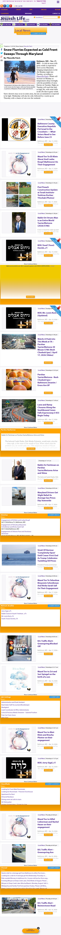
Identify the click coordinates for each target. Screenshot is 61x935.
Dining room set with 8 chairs (11, 799)
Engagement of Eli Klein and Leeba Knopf (15, 520)
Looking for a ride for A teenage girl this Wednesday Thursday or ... (23, 876)
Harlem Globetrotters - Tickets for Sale (14, 804)
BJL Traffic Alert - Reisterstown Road (46, 904)
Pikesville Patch (28, 46)
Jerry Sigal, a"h (6, 611)
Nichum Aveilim (7, 606)
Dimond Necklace (7, 797)
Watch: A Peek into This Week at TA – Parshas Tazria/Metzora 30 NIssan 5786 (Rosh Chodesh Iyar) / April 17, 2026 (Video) (47, 347)
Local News (22, 30)
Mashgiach (5, 707)
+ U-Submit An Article (38, 33)
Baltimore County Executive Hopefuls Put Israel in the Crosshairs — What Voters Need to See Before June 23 (47, 130)
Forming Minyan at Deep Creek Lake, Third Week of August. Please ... (24, 881)
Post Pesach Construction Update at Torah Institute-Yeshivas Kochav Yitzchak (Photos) (48, 192)
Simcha (56, 515)
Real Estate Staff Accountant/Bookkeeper (15, 705)
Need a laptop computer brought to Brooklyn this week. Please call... (24, 888)
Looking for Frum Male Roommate (13, 789)
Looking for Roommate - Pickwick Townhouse (17, 792)
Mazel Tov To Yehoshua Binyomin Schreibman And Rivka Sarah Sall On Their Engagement (48, 584)
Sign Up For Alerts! (23, 33)
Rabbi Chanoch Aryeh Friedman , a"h (13, 613)
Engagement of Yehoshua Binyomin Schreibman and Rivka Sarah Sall (13, 526)
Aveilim (57, 605)
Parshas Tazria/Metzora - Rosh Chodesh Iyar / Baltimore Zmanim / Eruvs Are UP (48, 380)
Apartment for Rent (8, 794)
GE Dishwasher (6, 802)
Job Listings (6, 697)
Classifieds (5, 13)
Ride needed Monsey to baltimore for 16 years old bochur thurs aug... (24, 878)
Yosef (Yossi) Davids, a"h (9, 619)
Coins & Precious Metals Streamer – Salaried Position (19, 712)
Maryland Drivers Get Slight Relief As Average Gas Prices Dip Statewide (48, 496)
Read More (48, 144)
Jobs (30, 9)
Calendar (4, 9)
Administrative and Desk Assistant (13, 702)
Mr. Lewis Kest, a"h (7, 616)
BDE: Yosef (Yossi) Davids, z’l (46, 246)
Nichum (57, 9)
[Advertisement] (30, 106)
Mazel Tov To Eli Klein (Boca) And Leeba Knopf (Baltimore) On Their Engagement (48, 160)
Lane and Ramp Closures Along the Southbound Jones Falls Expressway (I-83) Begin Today (48, 410)
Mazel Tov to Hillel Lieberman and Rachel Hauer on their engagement (48, 823)
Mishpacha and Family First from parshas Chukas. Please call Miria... (24, 886)
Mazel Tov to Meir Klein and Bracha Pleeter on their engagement (46, 736)
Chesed (18, 9)
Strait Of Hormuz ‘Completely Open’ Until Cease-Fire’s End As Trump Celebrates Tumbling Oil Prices (48, 555)
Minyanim (28, 13)
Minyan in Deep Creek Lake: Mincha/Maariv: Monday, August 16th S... (24, 883)
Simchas (44, 9)
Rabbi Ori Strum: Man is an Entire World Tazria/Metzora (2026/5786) (48, 221)
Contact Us (56, 13)
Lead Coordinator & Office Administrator (15, 710)
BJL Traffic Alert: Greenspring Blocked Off (48, 643)
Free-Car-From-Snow (8, 715)
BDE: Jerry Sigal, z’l (47, 762)
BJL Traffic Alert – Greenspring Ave (46, 851)
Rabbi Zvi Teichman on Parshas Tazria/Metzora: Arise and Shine (48, 469)
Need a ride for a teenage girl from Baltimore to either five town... (23, 873)
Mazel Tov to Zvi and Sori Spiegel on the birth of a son (47, 674)
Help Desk (4, 718)
